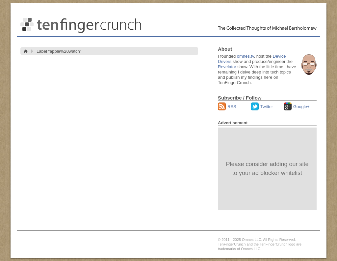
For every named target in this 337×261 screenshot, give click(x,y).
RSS (231, 106)
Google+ (301, 106)
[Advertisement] (267, 169)
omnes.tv (245, 56)
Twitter (266, 106)
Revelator (227, 66)
